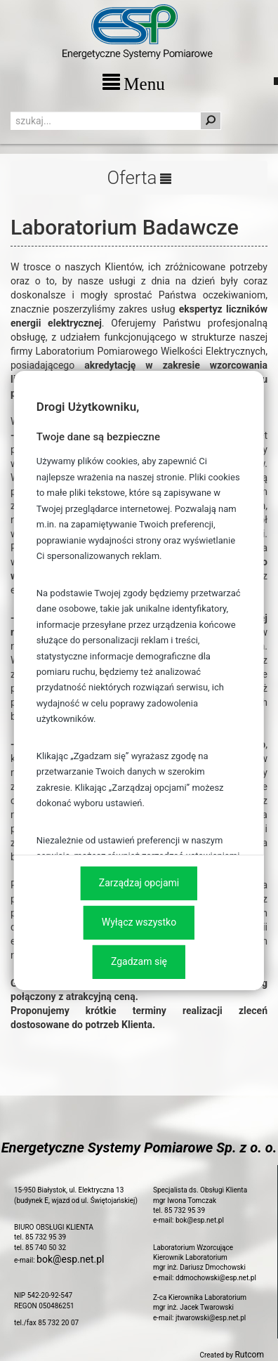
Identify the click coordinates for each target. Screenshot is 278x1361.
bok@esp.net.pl (70, 1259)
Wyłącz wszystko (139, 922)
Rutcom (249, 1355)
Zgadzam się (139, 961)
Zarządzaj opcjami (139, 882)
